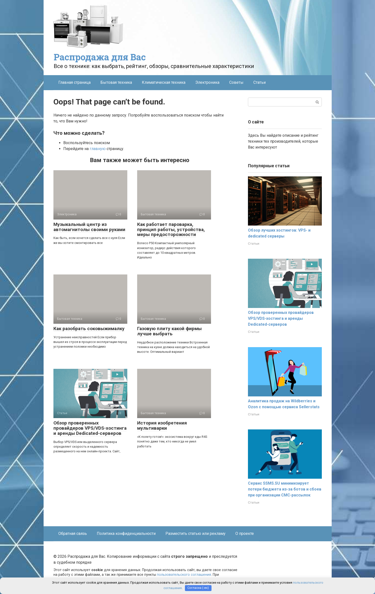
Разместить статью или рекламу (195, 533)
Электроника (207, 82)
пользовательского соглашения (184, 575)
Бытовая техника (116, 82)
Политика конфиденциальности (126, 533)
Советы (236, 82)
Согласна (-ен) (198, 588)
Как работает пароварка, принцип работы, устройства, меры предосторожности (171, 229)
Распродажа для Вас (100, 57)
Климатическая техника (163, 82)
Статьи (259, 82)
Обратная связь (72, 533)
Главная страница (74, 82)
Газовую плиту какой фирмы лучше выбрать (169, 331)
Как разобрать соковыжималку (89, 328)
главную (98, 148)
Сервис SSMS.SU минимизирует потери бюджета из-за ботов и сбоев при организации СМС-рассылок (284, 489)
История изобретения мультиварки (162, 425)
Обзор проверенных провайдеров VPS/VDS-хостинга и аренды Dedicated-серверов (90, 428)
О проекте (244, 533)
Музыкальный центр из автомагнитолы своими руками (89, 226)
